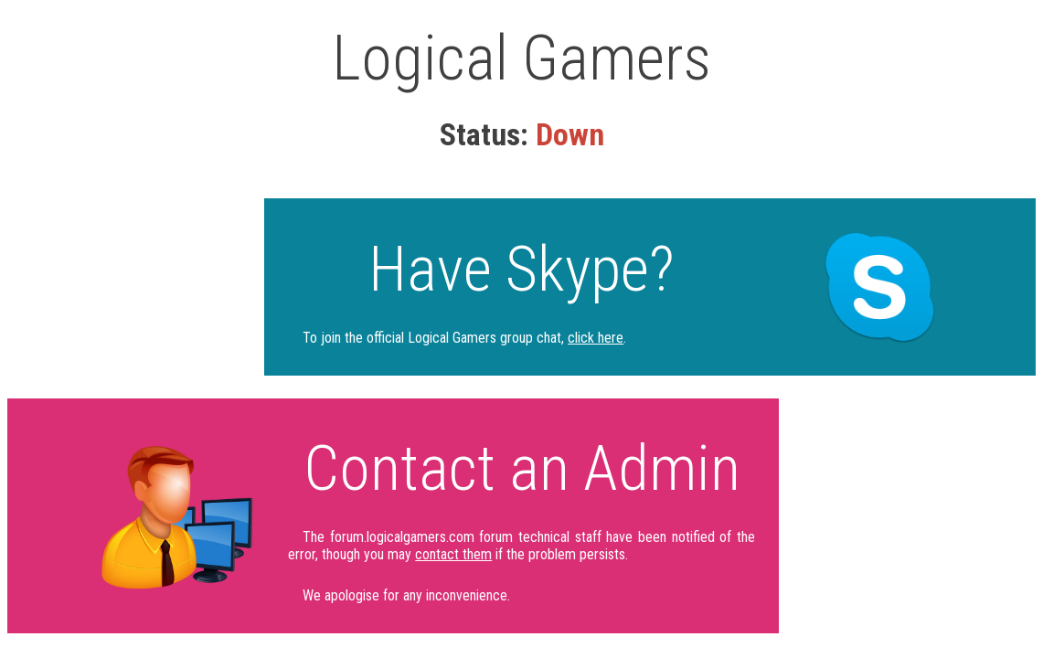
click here (595, 337)
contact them (453, 554)
